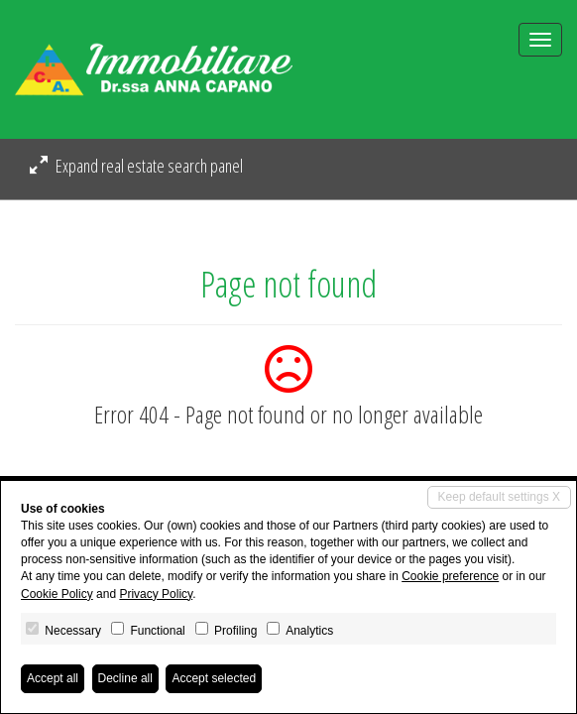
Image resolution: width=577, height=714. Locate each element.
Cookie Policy (57, 594)
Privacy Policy (155, 594)
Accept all (52, 678)
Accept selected (214, 678)
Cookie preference (450, 576)
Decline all (125, 678)
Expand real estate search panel (136, 166)
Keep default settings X (499, 497)
